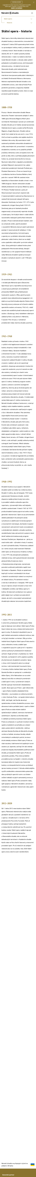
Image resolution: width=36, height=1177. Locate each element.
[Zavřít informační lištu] (33, 2)
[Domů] (10, 13)
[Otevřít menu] (32, 13)
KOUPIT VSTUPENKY (16, 8)
